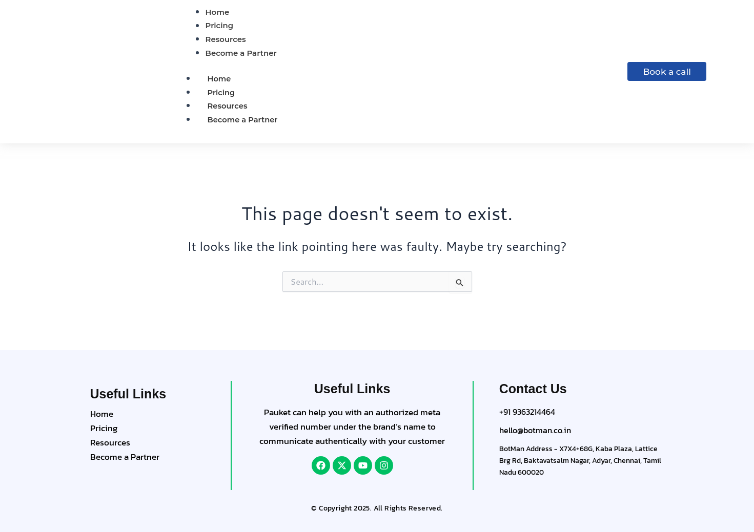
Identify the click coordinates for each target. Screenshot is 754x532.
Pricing (222, 93)
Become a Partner (243, 120)
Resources (228, 107)
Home (220, 79)
